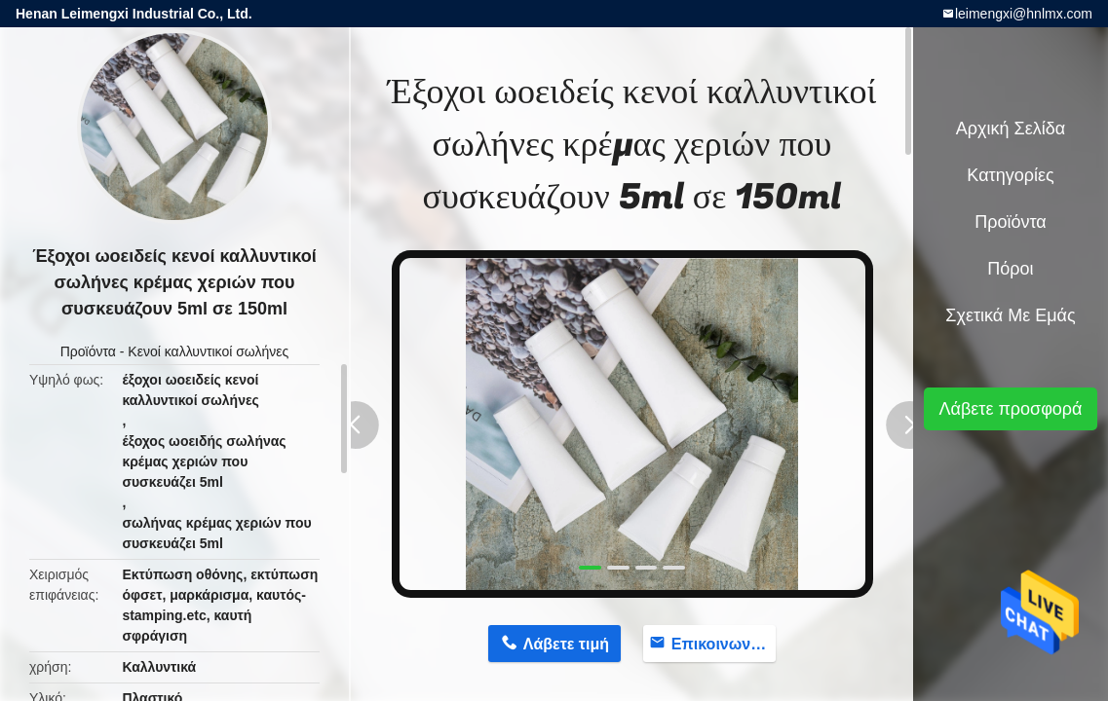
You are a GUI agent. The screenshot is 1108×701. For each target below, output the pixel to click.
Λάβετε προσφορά (1010, 409)
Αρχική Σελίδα (1010, 128)
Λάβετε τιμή (566, 644)
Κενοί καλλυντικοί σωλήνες (208, 351)
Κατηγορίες (1010, 175)
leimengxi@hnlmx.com (1023, 13)
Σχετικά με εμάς (1010, 315)
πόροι (1010, 268)
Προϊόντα (88, 351)
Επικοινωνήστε (723, 644)
